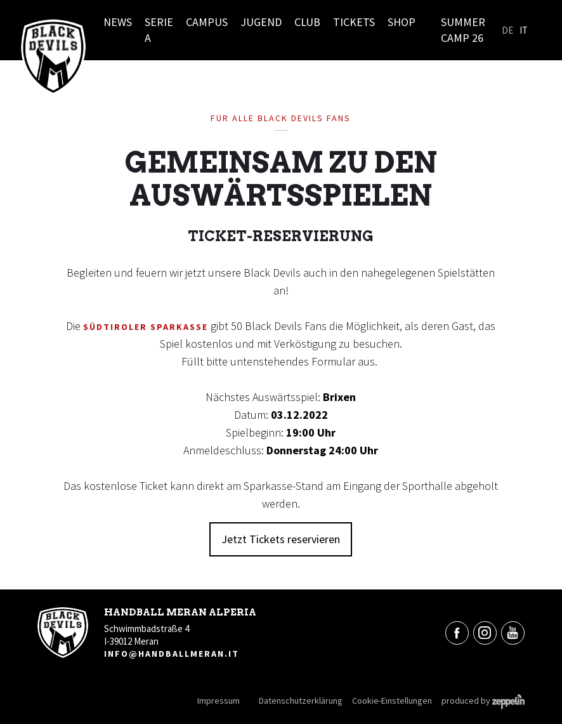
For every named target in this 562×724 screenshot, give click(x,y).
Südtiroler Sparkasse (145, 326)
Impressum (218, 700)
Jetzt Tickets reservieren (280, 539)
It (524, 30)
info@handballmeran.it (171, 653)
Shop (401, 22)
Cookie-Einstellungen (392, 700)
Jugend (261, 22)
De (507, 30)
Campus (207, 22)
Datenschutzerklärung (301, 700)
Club (307, 22)
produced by (483, 700)
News (117, 22)
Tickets (354, 22)
